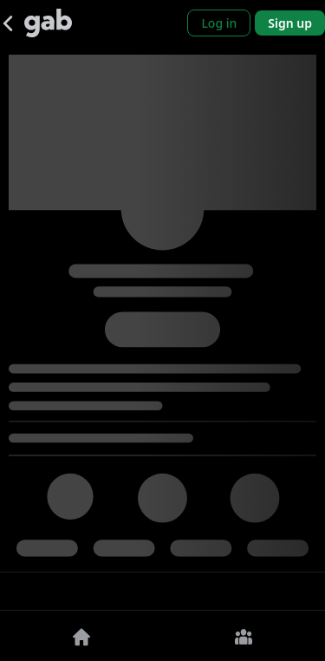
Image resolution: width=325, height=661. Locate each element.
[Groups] (244, 636)
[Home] (81, 636)
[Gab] (48, 23)
